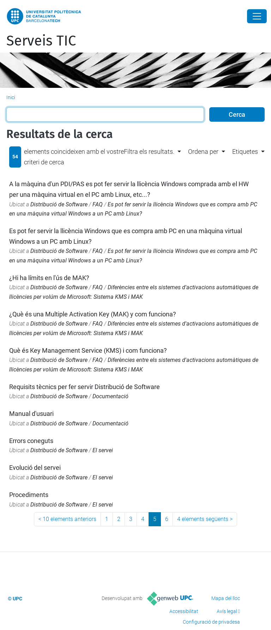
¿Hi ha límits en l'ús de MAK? (49, 277)
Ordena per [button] (203, 151)
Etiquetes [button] (245, 151)
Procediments (28, 494)
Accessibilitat (183, 611)
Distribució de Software (59, 204)
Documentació (110, 396)
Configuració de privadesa (211, 622)
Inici (10, 97)
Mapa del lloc (225, 598)
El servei (102, 450)
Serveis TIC (41, 40)
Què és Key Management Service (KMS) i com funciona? (88, 350)
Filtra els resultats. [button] (149, 151)
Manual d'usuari (31, 413)
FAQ (97, 204)
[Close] (257, 16)
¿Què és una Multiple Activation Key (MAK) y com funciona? (92, 314)
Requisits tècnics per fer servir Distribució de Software (84, 386)
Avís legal (227, 611)
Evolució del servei (35, 467)
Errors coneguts (31, 440)
